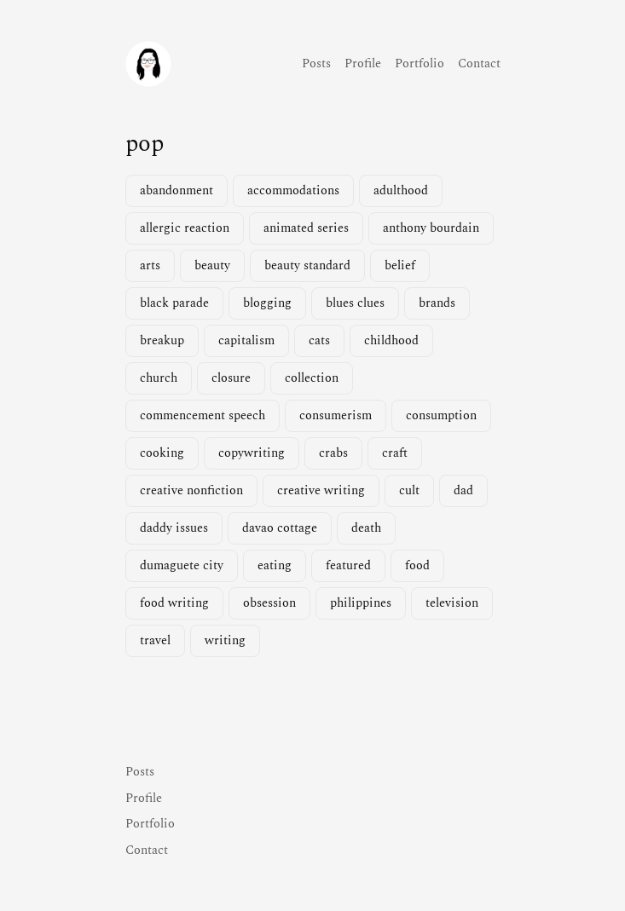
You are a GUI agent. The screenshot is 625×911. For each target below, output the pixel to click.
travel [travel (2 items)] (155, 640)
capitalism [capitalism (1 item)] (246, 341)
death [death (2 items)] (366, 528)
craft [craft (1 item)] (395, 453)
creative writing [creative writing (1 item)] (321, 490)
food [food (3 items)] (417, 565)
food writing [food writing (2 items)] (174, 603)
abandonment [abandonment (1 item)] (176, 191)
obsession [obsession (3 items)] (269, 603)
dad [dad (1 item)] (463, 490)
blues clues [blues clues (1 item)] (355, 303)
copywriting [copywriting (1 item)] (251, 453)
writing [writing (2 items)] (225, 640)
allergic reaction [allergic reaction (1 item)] (184, 228)
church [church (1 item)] (158, 378)
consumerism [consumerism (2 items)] (335, 415)
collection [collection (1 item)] (312, 378)
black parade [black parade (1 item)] (174, 303)
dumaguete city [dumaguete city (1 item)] (181, 565)
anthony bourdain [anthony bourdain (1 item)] (431, 228)
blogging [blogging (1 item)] (267, 303)
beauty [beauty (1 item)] (212, 266)
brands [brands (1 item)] (437, 303)
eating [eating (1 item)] (275, 565)
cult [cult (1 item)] (409, 490)
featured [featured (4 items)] (348, 565)
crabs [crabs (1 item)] (333, 453)
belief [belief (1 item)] (400, 266)
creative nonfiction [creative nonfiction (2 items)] (191, 490)
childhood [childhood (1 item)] (391, 341)
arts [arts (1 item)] (150, 266)
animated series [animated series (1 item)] (306, 228)
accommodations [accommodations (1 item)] (293, 191)
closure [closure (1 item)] (231, 378)
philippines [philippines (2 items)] (360, 603)
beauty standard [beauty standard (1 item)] (307, 266)
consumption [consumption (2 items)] (441, 415)
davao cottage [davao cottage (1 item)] (279, 528)
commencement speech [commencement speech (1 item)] (202, 415)
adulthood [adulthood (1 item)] (400, 191)
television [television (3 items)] (451, 603)
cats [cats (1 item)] (319, 341)
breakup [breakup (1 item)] (162, 341)
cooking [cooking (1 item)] (162, 453)
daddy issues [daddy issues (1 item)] (174, 528)
